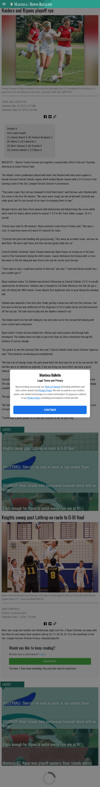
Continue (50, 410)
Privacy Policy (45, 390)
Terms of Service (53, 386)
